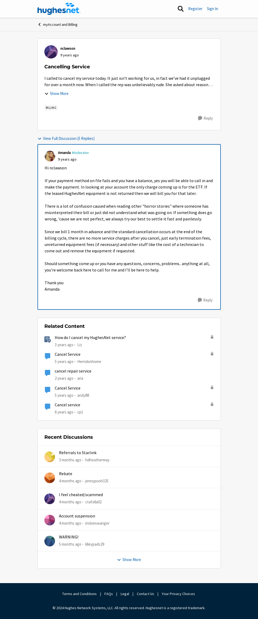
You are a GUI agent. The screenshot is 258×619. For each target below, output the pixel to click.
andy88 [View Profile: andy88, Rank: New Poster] (83, 395)
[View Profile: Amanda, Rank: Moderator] (50, 156)
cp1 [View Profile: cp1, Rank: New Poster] (80, 412)
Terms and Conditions (79, 593)
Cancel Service (68, 354)
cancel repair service (73, 371)
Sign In (212, 8)
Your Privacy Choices (179, 593)
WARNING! (68, 537)
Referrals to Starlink (77, 452)
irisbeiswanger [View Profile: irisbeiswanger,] (97, 522)
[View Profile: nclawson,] (51, 51)
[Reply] (205, 118)
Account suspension (77, 516)
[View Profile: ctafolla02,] (49, 498)
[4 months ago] (70, 481)
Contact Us (145, 593)
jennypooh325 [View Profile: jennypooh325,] (96, 480)
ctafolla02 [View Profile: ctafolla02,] (93, 501)
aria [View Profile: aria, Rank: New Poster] (80, 378)
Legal (125, 593)
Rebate (65, 473)
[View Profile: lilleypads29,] (49, 541)
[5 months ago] (70, 544)
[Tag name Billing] (51, 108)
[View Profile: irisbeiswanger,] (49, 520)
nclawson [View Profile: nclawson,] (67, 48)
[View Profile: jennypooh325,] (49, 477)
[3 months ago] (70, 460)
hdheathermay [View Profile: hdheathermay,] (97, 459)
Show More (56, 93)
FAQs (108, 593)
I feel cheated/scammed (81, 494)
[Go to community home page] (59, 9)
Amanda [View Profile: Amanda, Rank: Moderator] (64, 152)
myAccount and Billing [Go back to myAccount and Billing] (57, 24)
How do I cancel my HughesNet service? (90, 337)
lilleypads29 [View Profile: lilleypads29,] (94, 544)
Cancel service (67, 405)
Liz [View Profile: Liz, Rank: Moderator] (79, 344)
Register (195, 8)
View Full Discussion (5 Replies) (66, 138)
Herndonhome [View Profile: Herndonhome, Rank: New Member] (89, 361)
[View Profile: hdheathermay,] (49, 456)
